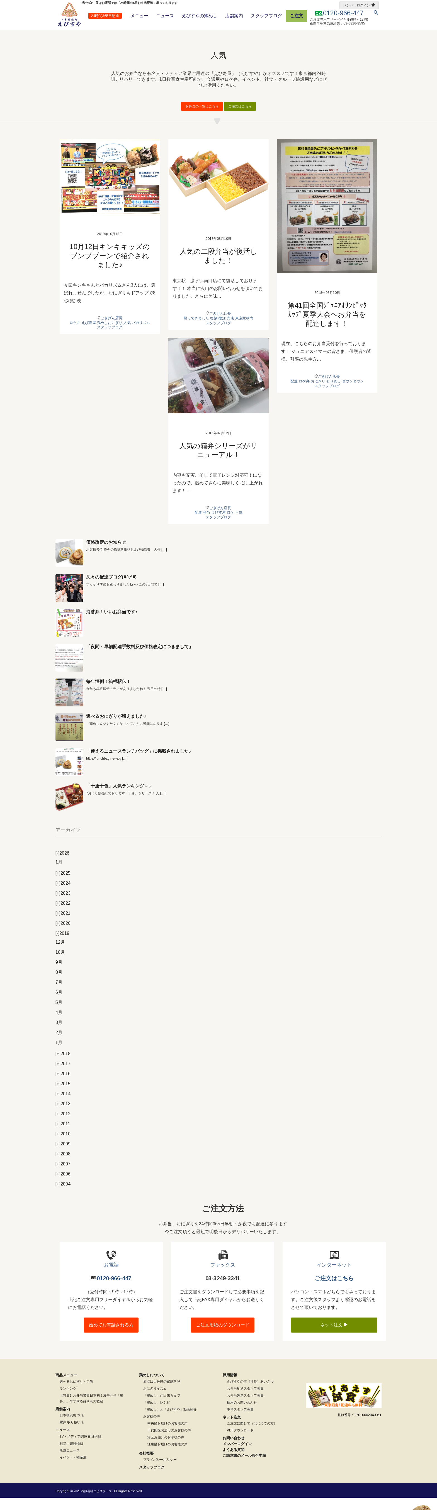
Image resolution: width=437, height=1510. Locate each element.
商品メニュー (66, 1387)
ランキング (68, 1400)
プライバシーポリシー (160, 1472)
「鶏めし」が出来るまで (161, 1407)
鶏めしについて (151, 1387)
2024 (63, 895)
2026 (62, 865)
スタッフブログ (266, 15)
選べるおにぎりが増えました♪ (116, 728)
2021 (63, 925)
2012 (63, 1126)
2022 (63, 915)
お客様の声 (151, 1428)
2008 (63, 1166)
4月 (58, 1024)
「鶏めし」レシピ (156, 1414)
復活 (222, 330)
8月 (58, 984)
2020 (63, 935)
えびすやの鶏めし (199, 15)
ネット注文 (334, 1336)
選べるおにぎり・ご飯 (76, 1394)
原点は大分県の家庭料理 (161, 1394)
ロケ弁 (74, 335)
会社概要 (146, 1465)
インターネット (334, 1277)
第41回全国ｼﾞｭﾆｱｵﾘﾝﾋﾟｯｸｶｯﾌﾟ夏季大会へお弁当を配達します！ (327, 326)
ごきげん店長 (111, 330)
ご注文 (296, 15)
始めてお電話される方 (111, 1337)
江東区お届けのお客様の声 (167, 1456)
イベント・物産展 (73, 1470)
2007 (63, 1176)
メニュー (139, 15)
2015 (63, 1096)
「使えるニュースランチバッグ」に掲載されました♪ (138, 763)
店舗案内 (234, 15)
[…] (164, 561)
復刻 (213, 330)
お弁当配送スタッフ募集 (245, 1400)
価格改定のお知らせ (106, 554)
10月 (60, 964)
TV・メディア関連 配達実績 (80, 1449)
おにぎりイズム (155, 1400)
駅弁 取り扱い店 (72, 1434)
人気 (127, 335)
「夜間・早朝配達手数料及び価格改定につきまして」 (139, 659)
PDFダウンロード (240, 1443)
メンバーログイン (356, 5)
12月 (60, 954)
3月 (58, 1034)
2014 (63, 1106)
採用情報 (230, 1387)
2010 (63, 1146)
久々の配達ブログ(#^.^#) (111, 589)
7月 (58, 994)
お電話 (111, 1277)
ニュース (165, 15)
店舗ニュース (70, 1463)
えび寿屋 (88, 335)
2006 (63, 1186)
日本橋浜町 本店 (72, 1428)
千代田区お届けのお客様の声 (169, 1442)
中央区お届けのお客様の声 (167, 1435)
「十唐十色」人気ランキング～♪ (118, 798)
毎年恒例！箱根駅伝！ (108, 693)
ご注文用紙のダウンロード (222, 1337)
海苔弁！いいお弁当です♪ (111, 624)
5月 (58, 1014)
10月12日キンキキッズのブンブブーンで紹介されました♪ (110, 267)
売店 (230, 330)
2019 (62, 945)
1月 (58, 874)
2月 (58, 1044)
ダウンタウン (353, 393)
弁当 (206, 525)
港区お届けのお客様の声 (165, 1449)
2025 (63, 885)
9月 (58, 974)
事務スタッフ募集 (240, 1421)
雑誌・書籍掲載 (71, 1456)
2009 (63, 1156)
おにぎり (318, 393)
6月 (58, 1004)
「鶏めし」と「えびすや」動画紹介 (170, 1421)
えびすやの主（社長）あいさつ (250, 1394)
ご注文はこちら (240, 119)
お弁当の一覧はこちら (202, 119)
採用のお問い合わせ (242, 1414)
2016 (63, 1086)
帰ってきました (196, 330)
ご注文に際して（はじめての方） (252, 1436)
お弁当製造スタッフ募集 (245, 1407)
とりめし (333, 393)
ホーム (60, 34)
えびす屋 (218, 525)
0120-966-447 (114, 1290)
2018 (63, 1065)
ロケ (230, 525)
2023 (63, 905)
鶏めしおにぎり (109, 335)
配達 (294, 393)
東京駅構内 (244, 330)
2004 (63, 1196)
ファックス (222, 1277)
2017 (63, 1076)
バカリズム (141, 335)
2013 (63, 1116)
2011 (62, 1136)
